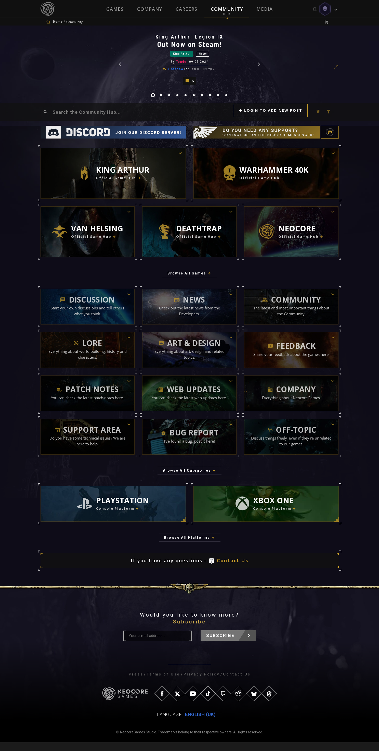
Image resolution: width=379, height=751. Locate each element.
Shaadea (176, 72)
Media (265, 9)
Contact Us (232, 569)
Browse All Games (186, 282)
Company (149, 9)
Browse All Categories (187, 479)
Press (136, 683)
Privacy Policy (201, 683)
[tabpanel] (190, 61)
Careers (186, 9)
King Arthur (179, 55)
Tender (182, 65)
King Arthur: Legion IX (190, 38)
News (208, 55)
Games (114, 9)
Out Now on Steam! (190, 46)
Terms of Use (163, 683)
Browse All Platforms (187, 546)
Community (227, 9)
